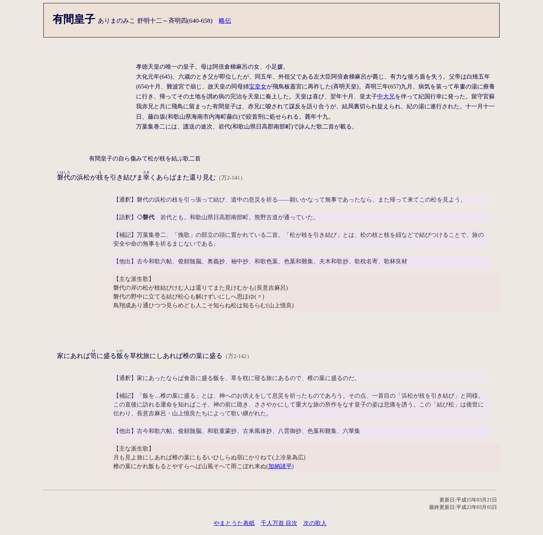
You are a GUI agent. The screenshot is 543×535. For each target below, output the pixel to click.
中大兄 (386, 96)
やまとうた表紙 (234, 523)
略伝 (225, 20)
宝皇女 (258, 86)
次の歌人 (315, 523)
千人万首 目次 (279, 523)
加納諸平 (280, 466)
